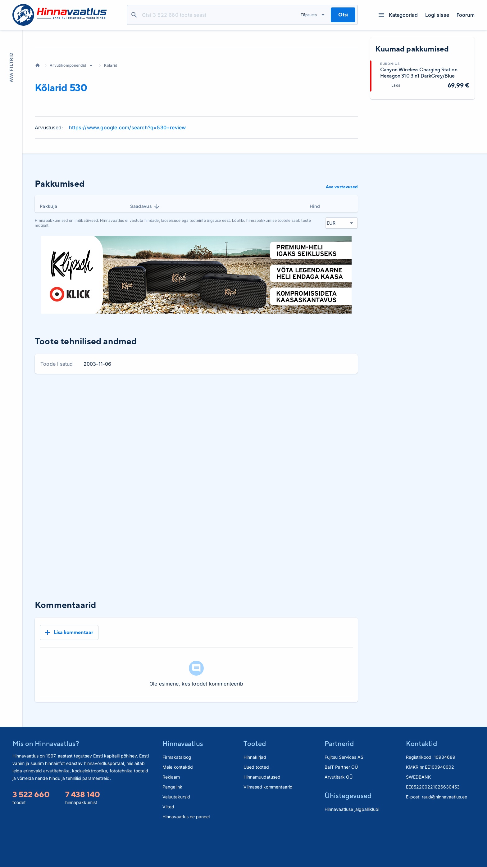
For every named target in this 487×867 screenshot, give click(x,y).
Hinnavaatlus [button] (182, 779)
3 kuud (301, 451)
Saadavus (145, 262)
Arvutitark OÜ (339, 812)
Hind (315, 262)
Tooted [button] (255, 779)
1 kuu (277, 451)
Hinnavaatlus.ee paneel (186, 852)
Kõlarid (110, 121)
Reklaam (171, 812)
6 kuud (326, 451)
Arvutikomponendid (68, 121)
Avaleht (37, 121)
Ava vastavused (342, 242)
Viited (168, 842)
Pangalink (172, 822)
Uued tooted (256, 802)
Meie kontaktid (177, 802)
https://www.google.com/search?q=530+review (127, 183)
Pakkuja (48, 262)
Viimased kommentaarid (268, 822)
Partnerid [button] (339, 779)
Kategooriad (398, 15)
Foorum (466, 15)
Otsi (134, 15)
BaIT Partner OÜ (341, 802)
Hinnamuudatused (262, 812)
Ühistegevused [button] (348, 831)
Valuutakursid (176, 832)
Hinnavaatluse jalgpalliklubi (352, 844)
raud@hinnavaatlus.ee (444, 832)
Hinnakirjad (255, 792)
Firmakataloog (176, 792)
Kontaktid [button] (421, 779)
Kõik (348, 451)
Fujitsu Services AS (344, 792)
